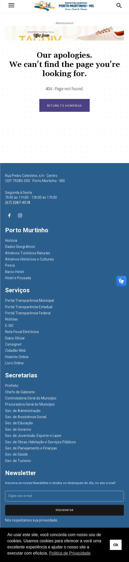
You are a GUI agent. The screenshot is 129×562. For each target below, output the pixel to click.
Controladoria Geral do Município (30, 398)
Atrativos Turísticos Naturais (27, 253)
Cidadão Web (15, 350)
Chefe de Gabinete (20, 392)
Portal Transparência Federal (28, 313)
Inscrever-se (64, 510)
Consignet (13, 344)
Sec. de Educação (19, 423)
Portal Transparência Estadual (28, 307)
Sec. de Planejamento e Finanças (31, 448)
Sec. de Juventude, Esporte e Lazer (33, 435)
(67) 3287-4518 (17, 202)
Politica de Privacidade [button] (69, 553)
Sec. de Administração (23, 411)
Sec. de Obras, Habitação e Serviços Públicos (40, 442)
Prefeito (11, 385)
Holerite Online (17, 357)
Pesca (10, 265)
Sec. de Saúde (16, 454)
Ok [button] (115, 545)
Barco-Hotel (14, 272)
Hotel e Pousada (18, 278)
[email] (64, 496)
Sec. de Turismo (18, 461)
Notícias (11, 319)
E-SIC (9, 325)
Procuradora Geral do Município (30, 404)
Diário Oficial (15, 338)
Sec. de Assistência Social (25, 417)
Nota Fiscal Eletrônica (22, 332)
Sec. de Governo (18, 429)
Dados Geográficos (20, 246)
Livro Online (14, 363)
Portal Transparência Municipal (29, 300)
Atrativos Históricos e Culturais (29, 259)
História (11, 240)
